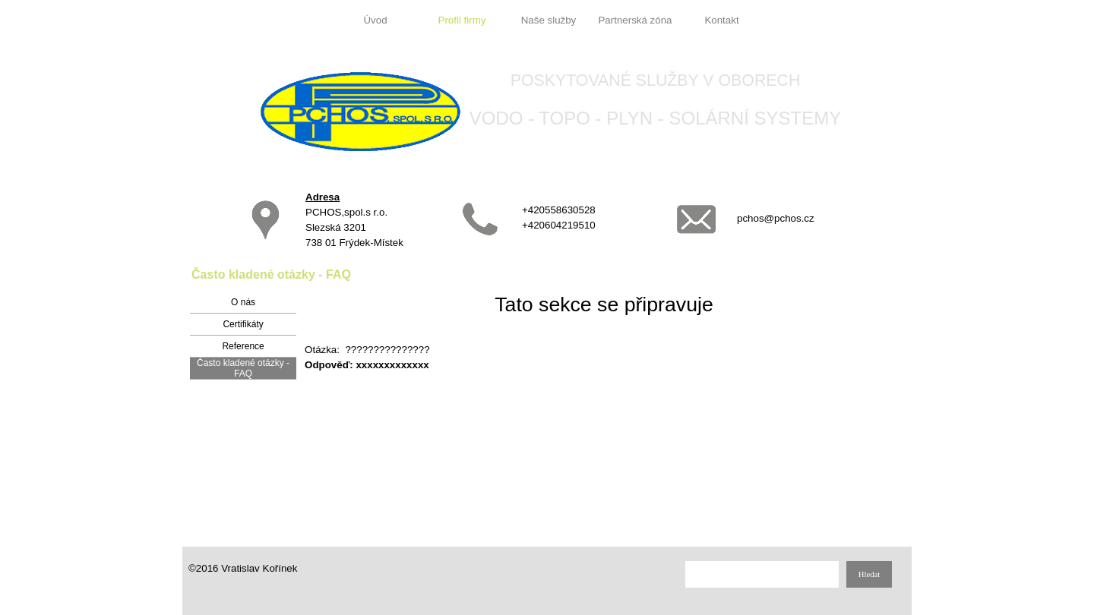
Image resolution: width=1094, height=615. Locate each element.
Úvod (375, 20)
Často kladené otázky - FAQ (243, 368)
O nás (243, 302)
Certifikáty (243, 324)
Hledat (869, 574)
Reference (243, 346)
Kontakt (721, 20)
